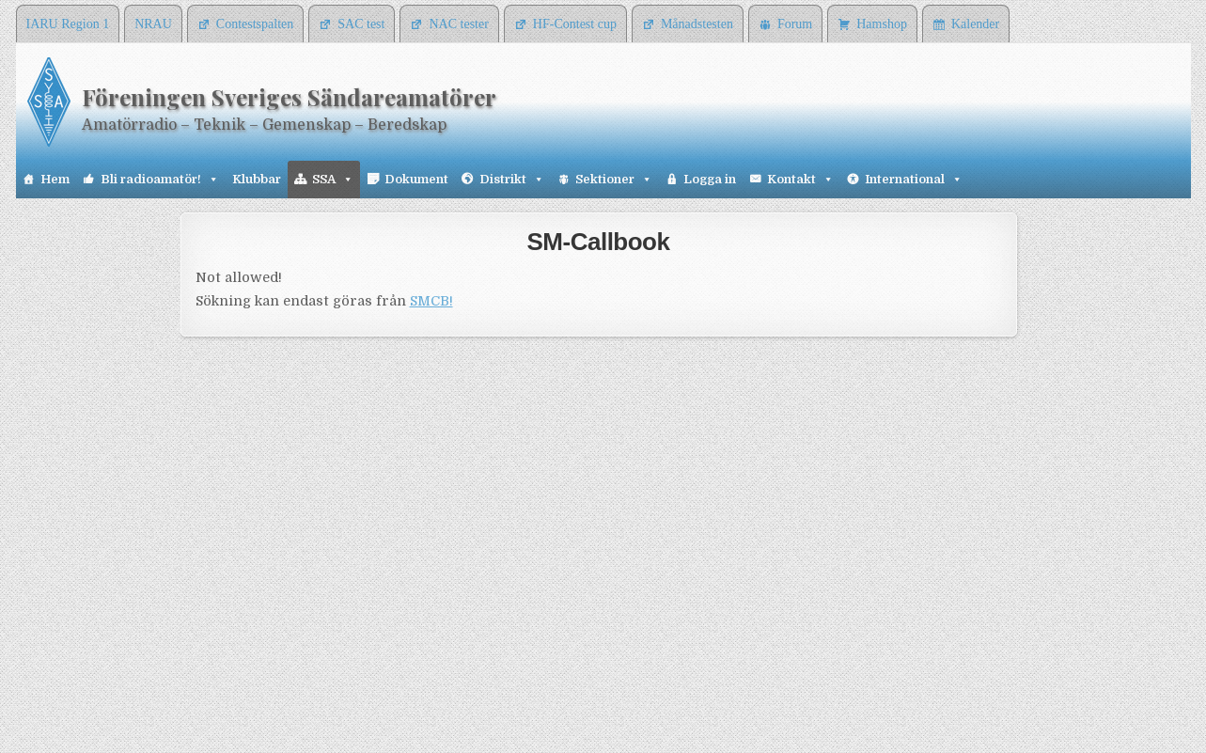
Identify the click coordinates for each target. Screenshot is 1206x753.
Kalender (975, 24)
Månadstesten (697, 24)
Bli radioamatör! (160, 179)
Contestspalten (254, 24)
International (914, 179)
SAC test (360, 24)
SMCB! (431, 300)
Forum (794, 24)
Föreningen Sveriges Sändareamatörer (289, 97)
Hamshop (881, 24)
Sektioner (613, 179)
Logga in (709, 179)
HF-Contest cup (575, 24)
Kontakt (800, 179)
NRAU (153, 24)
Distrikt (511, 179)
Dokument (416, 179)
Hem (55, 179)
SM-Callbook (598, 241)
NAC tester (458, 24)
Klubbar (256, 179)
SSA (332, 179)
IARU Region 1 (68, 24)
